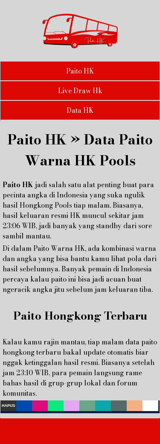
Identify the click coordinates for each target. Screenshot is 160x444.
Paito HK (80, 71)
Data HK (80, 110)
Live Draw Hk (80, 90)
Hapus (8, 405)
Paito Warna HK (59, 248)
